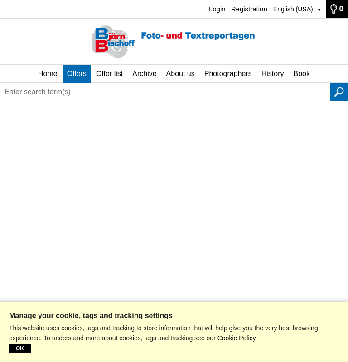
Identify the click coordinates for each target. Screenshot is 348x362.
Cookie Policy (237, 338)
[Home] (174, 42)
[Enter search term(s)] (165, 92)
